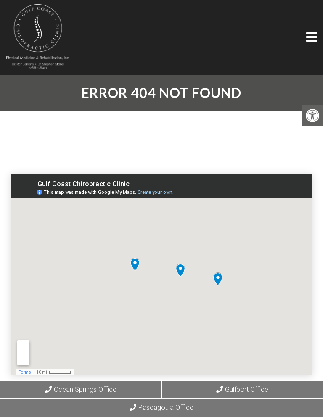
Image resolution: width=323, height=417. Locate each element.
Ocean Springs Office (80, 389)
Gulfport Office (242, 389)
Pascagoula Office (161, 408)
